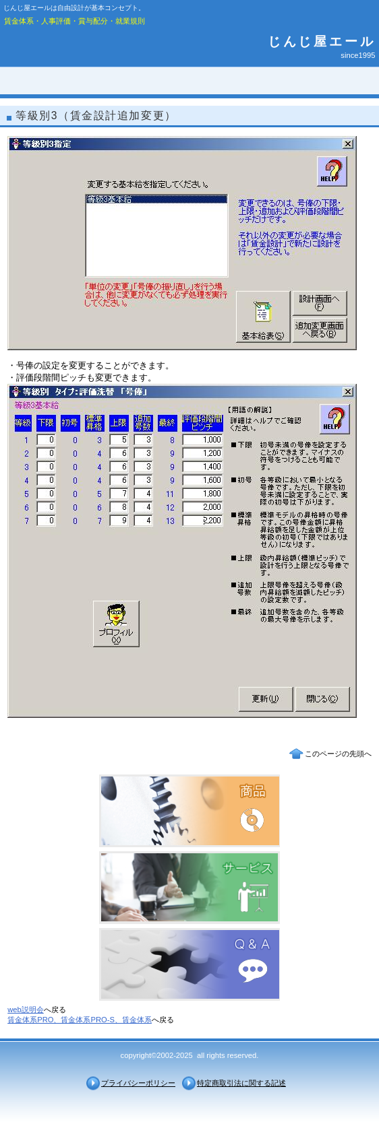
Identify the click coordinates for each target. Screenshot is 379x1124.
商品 (189, 810)
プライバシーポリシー (138, 1083)
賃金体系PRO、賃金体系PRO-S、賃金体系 (79, 1020)
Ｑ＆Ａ (189, 964)
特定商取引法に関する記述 (241, 1083)
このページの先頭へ (338, 754)
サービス (189, 887)
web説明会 (25, 1009)
